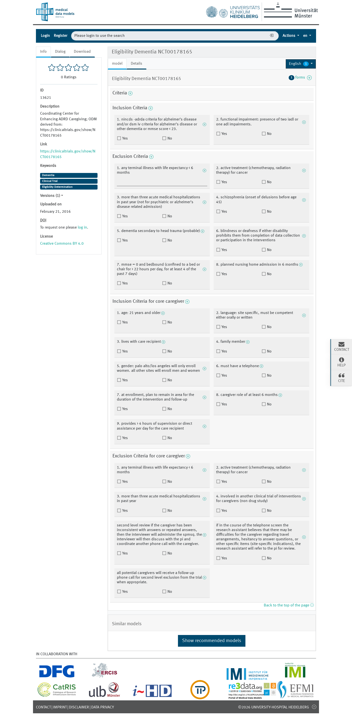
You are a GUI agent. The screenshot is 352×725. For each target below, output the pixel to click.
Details (136, 64)
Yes (124, 139)
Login (45, 36)
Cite (341, 377)
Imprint (60, 707)
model (117, 64)
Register (60, 36)
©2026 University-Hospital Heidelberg (273, 707)
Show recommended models (211, 640)
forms (300, 77)
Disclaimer (79, 707)
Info (43, 52)
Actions (289, 36)
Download (82, 52)
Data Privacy (102, 707)
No (169, 139)
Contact (43, 707)
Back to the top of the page (289, 605)
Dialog (60, 52)
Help (341, 362)
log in (82, 228)
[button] (301, 64)
